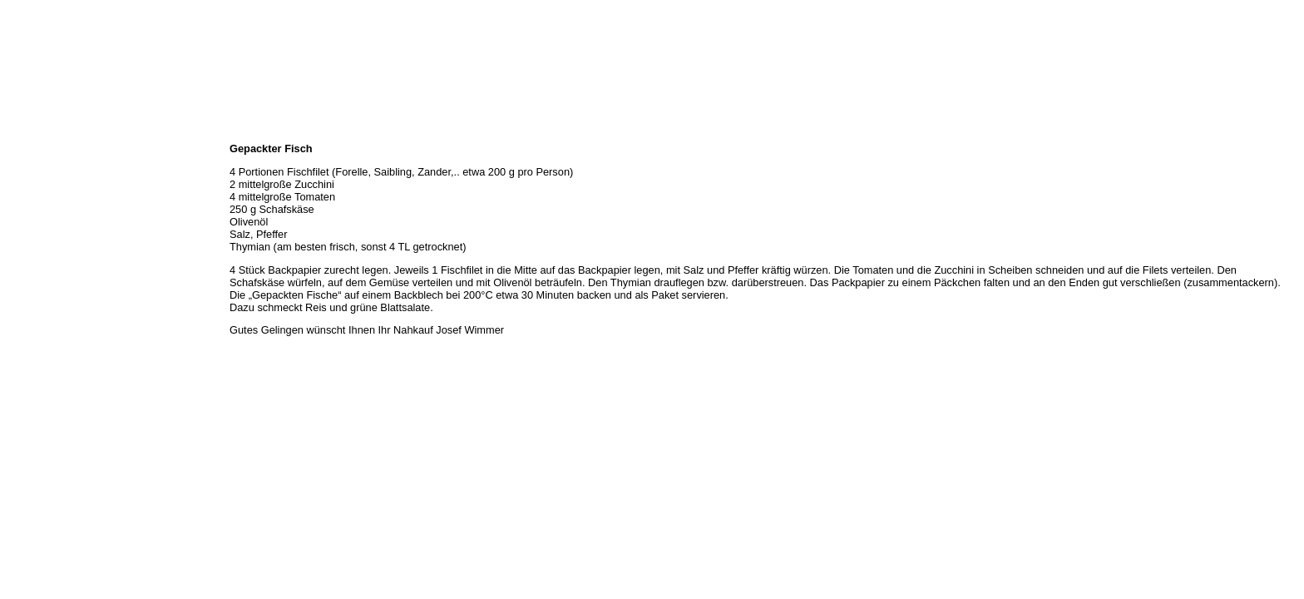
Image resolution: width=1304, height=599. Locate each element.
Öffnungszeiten (39, 168)
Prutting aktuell (39, 296)
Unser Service (37, 205)
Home (19, 131)
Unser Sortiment (42, 186)
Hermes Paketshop (47, 223)
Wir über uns (34, 150)
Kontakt (23, 260)
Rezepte (24, 241)
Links (18, 278)
